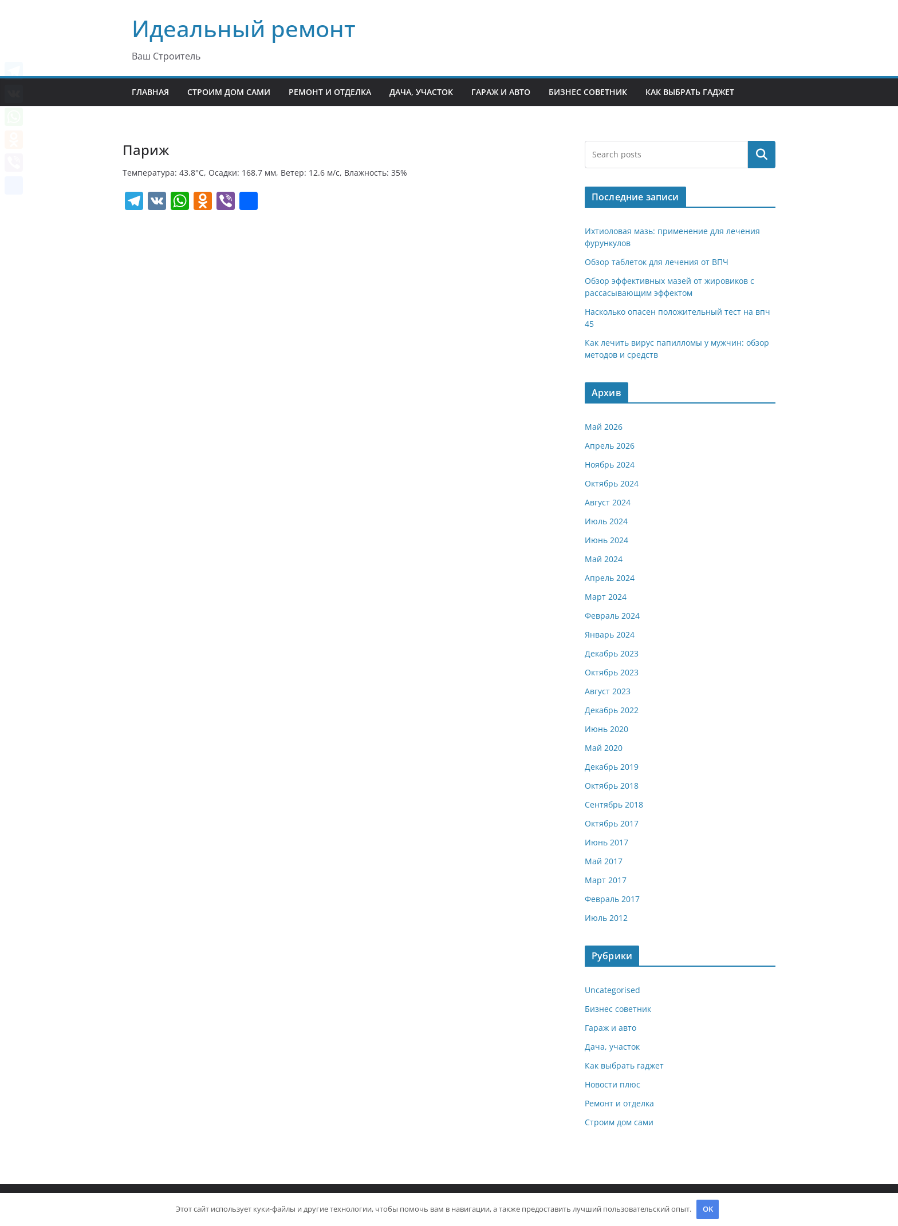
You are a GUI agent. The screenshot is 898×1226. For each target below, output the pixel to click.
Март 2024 (606, 596)
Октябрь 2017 (612, 823)
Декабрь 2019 (612, 766)
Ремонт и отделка (330, 91)
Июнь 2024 (606, 540)
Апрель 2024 (610, 577)
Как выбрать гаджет (689, 91)
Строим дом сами (228, 91)
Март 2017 (606, 880)
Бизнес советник (588, 91)
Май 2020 (604, 747)
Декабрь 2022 (612, 710)
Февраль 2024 (612, 615)
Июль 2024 (606, 521)
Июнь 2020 (606, 728)
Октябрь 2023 (612, 672)
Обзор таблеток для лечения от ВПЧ (656, 261)
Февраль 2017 (612, 898)
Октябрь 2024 (612, 483)
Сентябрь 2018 (614, 804)
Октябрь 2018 (612, 785)
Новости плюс (612, 1084)
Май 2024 (604, 558)
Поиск (761, 154)
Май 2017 (604, 861)
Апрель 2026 (610, 445)
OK (708, 1209)
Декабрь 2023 (612, 653)
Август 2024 (608, 502)
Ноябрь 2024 (610, 464)
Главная (150, 91)
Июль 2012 (606, 917)
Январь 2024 (610, 634)
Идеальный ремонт (244, 28)
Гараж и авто (500, 91)
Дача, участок (421, 91)
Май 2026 (604, 426)
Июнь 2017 (606, 842)
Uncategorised (612, 989)
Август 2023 (608, 691)
